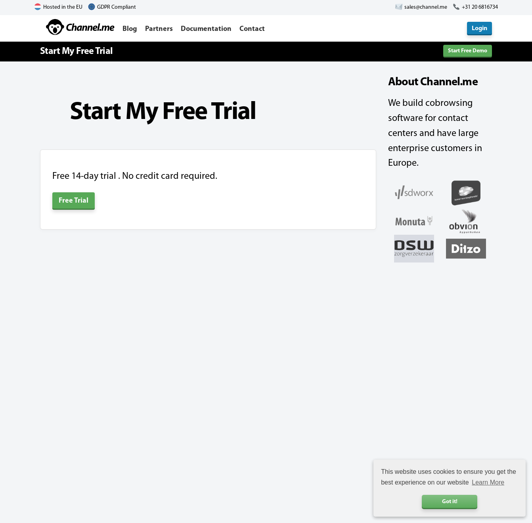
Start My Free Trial (76, 51)
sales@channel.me (425, 7)
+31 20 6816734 (480, 7)
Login (479, 28)
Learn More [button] (488, 482)
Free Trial (73, 201)
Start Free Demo (467, 51)
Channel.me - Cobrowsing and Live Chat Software (80, 27)
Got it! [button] (449, 502)
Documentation (206, 29)
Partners (159, 29)
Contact (252, 29)
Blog (129, 29)
